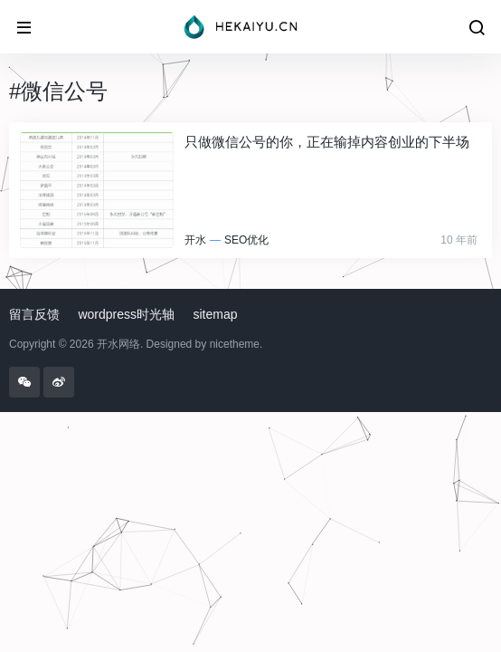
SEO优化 (246, 240)
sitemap (216, 314)
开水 (195, 240)
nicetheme (235, 344)
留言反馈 (34, 314)
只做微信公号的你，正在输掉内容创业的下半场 (326, 141)
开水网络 (118, 344)
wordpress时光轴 (126, 314)
